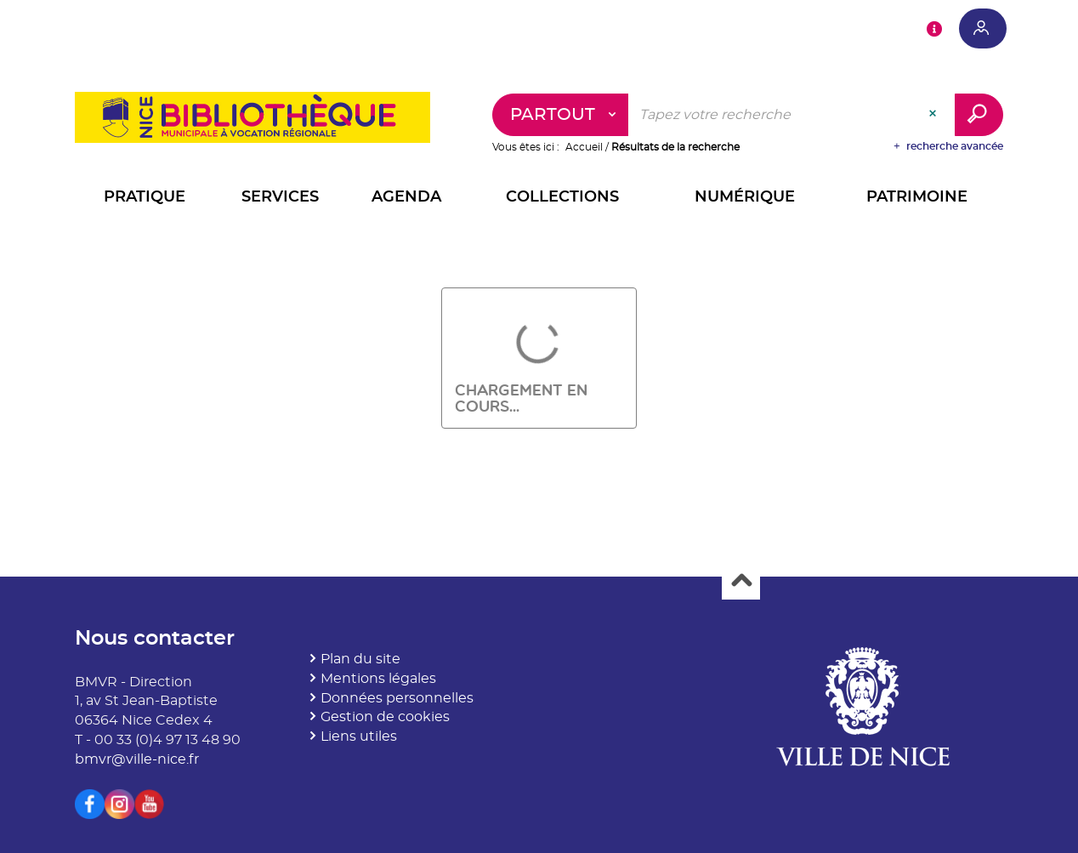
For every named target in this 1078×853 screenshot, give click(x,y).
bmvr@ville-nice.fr (137, 759)
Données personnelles (397, 698)
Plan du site (360, 659)
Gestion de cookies (385, 717)
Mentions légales (378, 678)
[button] (144, 199)
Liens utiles (359, 736)
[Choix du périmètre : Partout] (560, 115)
